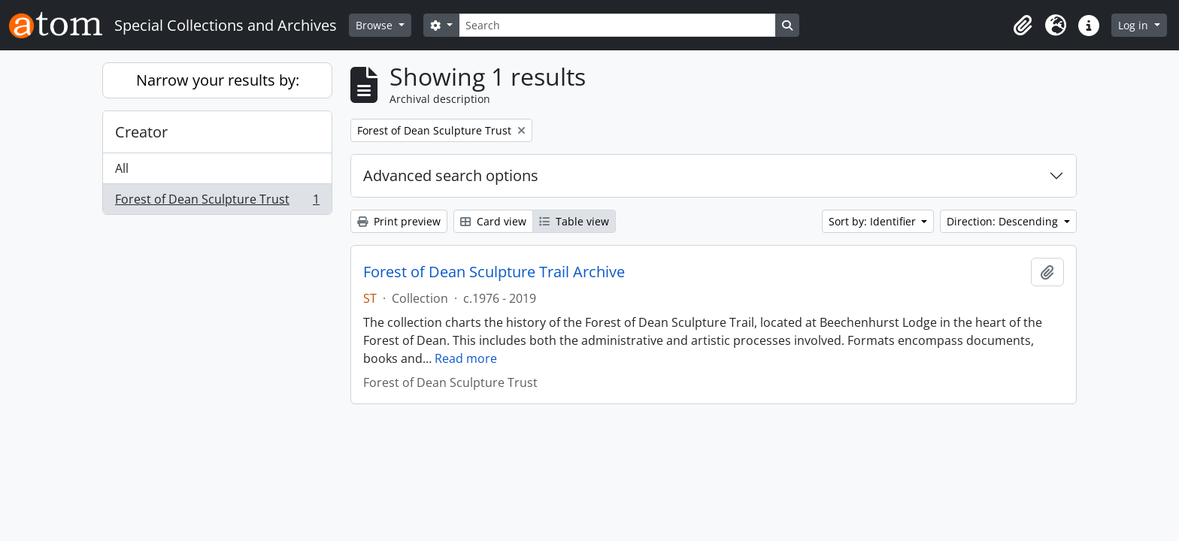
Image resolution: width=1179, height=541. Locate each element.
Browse (376, 25)
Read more (466, 358)
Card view (493, 221)
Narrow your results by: (217, 80)
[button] (1022, 25)
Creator (141, 132)
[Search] (617, 25)
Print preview (399, 221)
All (122, 168)
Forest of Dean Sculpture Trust (217, 202)
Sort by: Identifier (874, 221)
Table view (574, 221)
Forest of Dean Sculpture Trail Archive (494, 272)
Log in (1134, 25)
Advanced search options (450, 175)
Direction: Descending (1004, 221)
